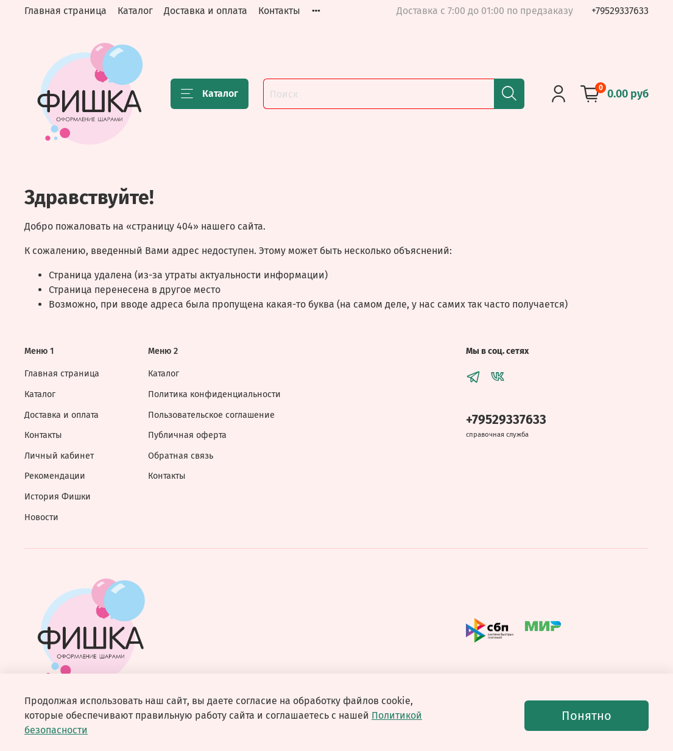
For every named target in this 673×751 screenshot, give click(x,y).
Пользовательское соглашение (211, 415)
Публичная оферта (187, 435)
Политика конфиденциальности (214, 394)
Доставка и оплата (205, 10)
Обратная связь (180, 456)
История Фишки (57, 497)
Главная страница (65, 10)
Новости (41, 517)
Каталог (135, 10)
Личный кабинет (59, 456)
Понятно (586, 715)
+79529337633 (620, 10)
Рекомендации (54, 476)
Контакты (279, 10)
